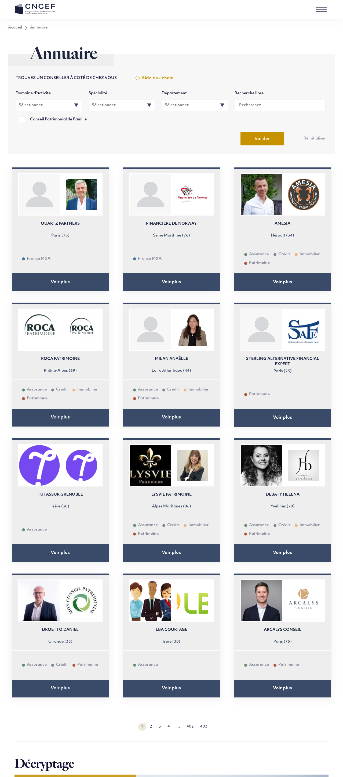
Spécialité (98, 93)
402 (190, 727)
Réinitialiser (315, 139)
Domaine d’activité (33, 93)
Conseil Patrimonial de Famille (58, 119)
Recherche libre (249, 93)
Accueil (15, 28)
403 (203, 727)
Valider (262, 139)
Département (174, 93)
